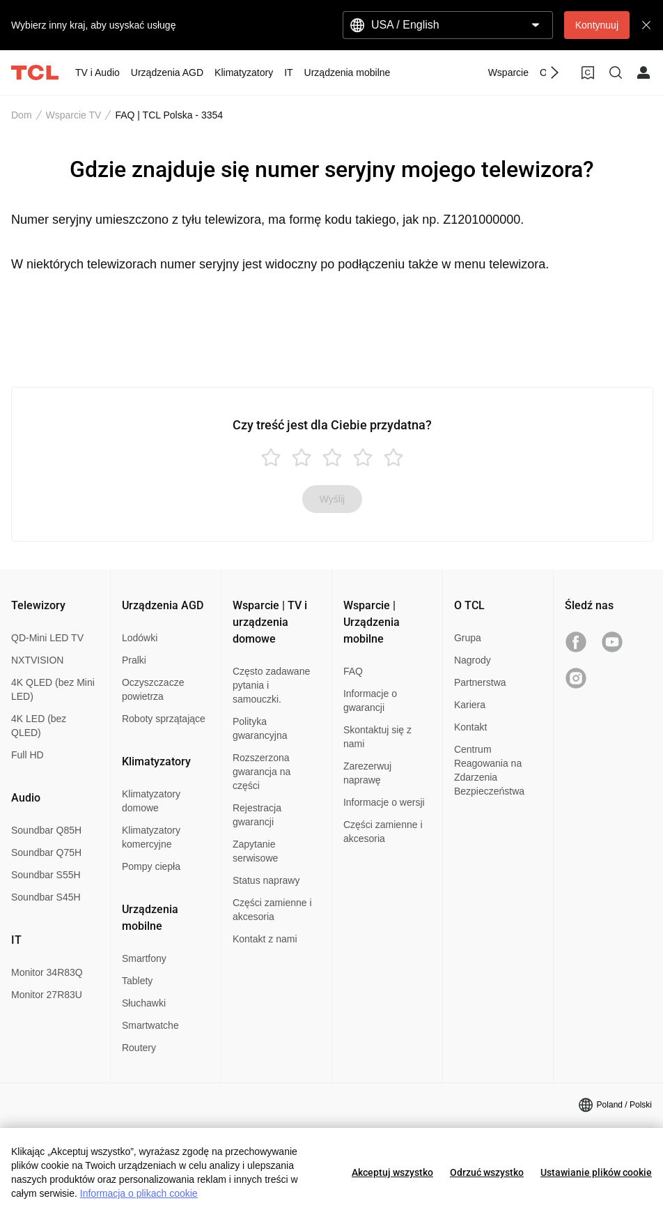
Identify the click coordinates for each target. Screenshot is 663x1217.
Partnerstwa (480, 682)
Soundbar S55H (46, 874)
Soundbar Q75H (46, 852)
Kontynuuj (596, 25)
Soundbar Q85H (46, 830)
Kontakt (470, 727)
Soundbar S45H (46, 897)
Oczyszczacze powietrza (153, 689)
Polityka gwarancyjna (260, 728)
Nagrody (472, 660)
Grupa (467, 637)
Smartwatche (150, 1025)
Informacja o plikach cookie (139, 1193)
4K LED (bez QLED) (38, 725)
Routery (139, 1047)
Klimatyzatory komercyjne (151, 837)
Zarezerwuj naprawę (367, 773)
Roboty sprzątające (163, 718)
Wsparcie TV (74, 115)
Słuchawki (144, 1003)
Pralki (134, 660)
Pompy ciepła (151, 866)
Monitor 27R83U (46, 994)
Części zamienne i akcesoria (272, 909)
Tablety (137, 980)
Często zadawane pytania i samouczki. (271, 685)
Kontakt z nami (265, 938)
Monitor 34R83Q (47, 972)
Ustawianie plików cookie (596, 1172)
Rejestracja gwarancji (257, 814)
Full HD (27, 754)
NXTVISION (37, 660)
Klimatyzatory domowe (151, 800)
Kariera (469, 704)
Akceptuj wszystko (392, 1172)
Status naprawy (266, 880)
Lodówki (139, 637)
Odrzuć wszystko (487, 1172)
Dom (21, 115)
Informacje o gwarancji (370, 700)
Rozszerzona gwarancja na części (261, 771)
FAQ (353, 671)
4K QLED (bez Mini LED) (53, 689)
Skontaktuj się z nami (377, 736)
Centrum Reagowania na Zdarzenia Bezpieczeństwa (489, 770)
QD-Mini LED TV (47, 637)
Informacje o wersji (384, 802)
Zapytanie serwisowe (255, 851)
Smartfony (144, 958)
